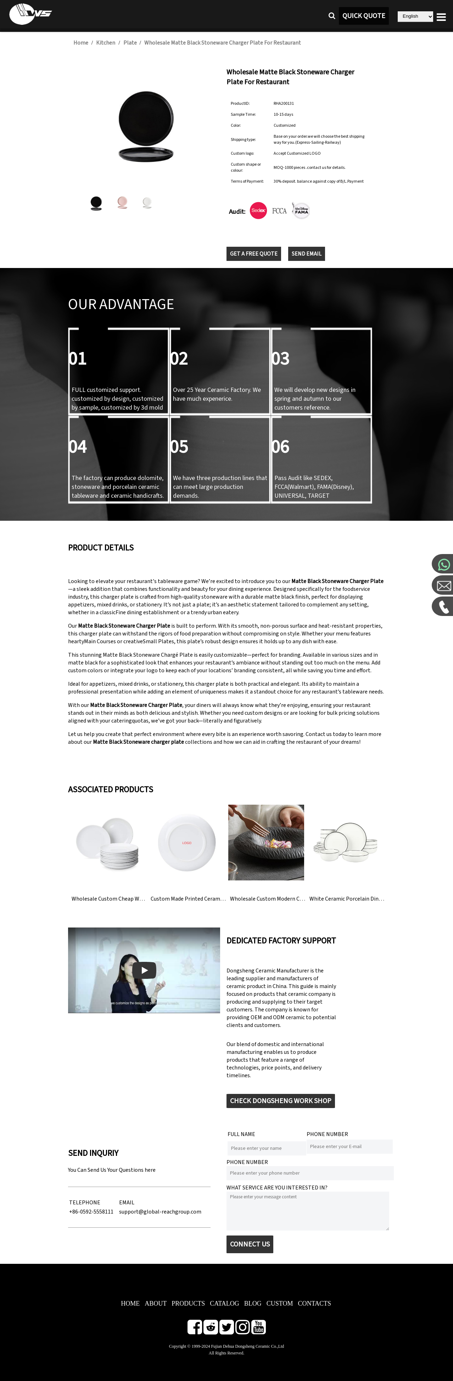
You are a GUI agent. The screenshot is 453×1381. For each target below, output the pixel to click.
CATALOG (224, 1303)
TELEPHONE (84, 1202)
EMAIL (126, 1202)
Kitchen (105, 43)
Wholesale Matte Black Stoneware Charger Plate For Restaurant (222, 43)
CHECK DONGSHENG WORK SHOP (280, 1101)
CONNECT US (250, 1244)
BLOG (253, 1303)
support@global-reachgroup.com (160, 1212)
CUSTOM (280, 1303)
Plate (130, 43)
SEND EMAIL (306, 254)
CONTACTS (314, 1303)
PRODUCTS (188, 1303)
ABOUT (156, 1303)
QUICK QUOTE (363, 16)
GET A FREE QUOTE (254, 254)
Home (80, 43)
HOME (130, 1303)
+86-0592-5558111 (91, 1212)
